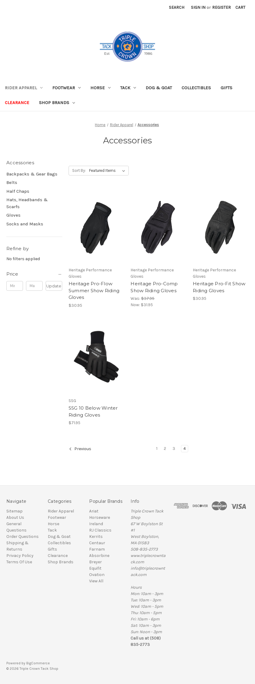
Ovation (97, 574)
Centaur (97, 542)
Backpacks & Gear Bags (31, 174)
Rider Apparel (24, 87)
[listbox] (108, 170)
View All (96, 581)
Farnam (97, 549)
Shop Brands (57, 102)
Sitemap (14, 511)
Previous (80, 449)
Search (176, 7)
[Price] (34, 274)
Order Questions (22, 536)
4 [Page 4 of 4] (184, 448)
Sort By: (79, 170)
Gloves (13, 215)
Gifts (226, 87)
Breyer (95, 562)
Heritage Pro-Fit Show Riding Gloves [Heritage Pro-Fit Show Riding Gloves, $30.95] (219, 287)
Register (221, 7)
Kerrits (96, 536)
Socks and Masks (24, 224)
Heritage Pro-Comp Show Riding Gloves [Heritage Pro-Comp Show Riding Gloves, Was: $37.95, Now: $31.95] (154, 287)
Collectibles (196, 87)
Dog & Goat (159, 87)
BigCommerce (38, 663)
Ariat (93, 511)
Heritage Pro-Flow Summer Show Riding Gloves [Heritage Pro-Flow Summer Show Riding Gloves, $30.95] (94, 290)
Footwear (66, 87)
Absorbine (99, 555)
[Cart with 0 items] (240, 7)
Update (53, 285)
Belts (11, 182)
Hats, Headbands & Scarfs (27, 203)
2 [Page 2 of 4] (165, 448)
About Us (15, 517)
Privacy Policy (20, 555)
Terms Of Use (19, 562)
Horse (100, 87)
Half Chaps (17, 191)
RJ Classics (100, 530)
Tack (128, 87)
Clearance (17, 102)
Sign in (198, 7)
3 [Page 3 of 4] (174, 448)
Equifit (95, 568)
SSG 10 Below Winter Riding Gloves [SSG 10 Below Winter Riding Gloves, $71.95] (93, 411)
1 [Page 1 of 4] (156, 448)
